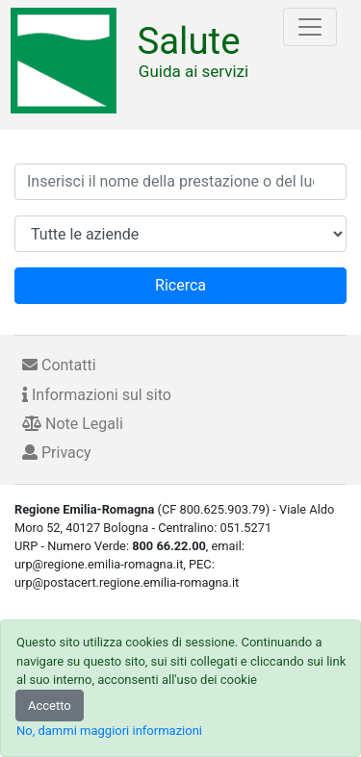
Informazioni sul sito (96, 395)
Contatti (59, 365)
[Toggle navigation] (310, 27)
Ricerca (180, 285)
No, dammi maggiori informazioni (109, 730)
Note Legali (72, 424)
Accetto (49, 705)
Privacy (56, 452)
